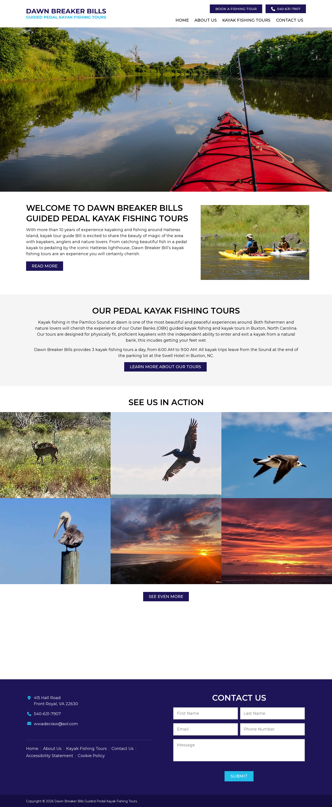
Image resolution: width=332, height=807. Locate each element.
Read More (45, 266)
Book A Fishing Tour (236, 9)
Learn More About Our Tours (165, 366)
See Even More (166, 596)
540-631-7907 (285, 9)
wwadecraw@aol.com (56, 723)
